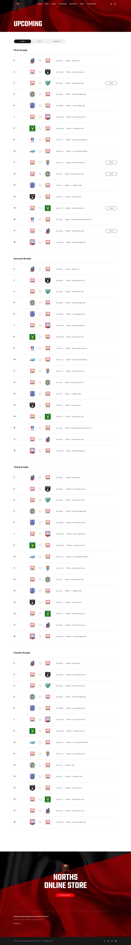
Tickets (111, 83)
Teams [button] (39, 4)
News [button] (46, 4)
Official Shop (91, 4)
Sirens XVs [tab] (57, 41)
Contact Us (17, 923)
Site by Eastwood (47, 941)
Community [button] (63, 4)
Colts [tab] (39, 41)
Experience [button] (73, 4)
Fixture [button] (53, 4)
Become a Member (65, 895)
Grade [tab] (22, 41)
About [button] (82, 4)
